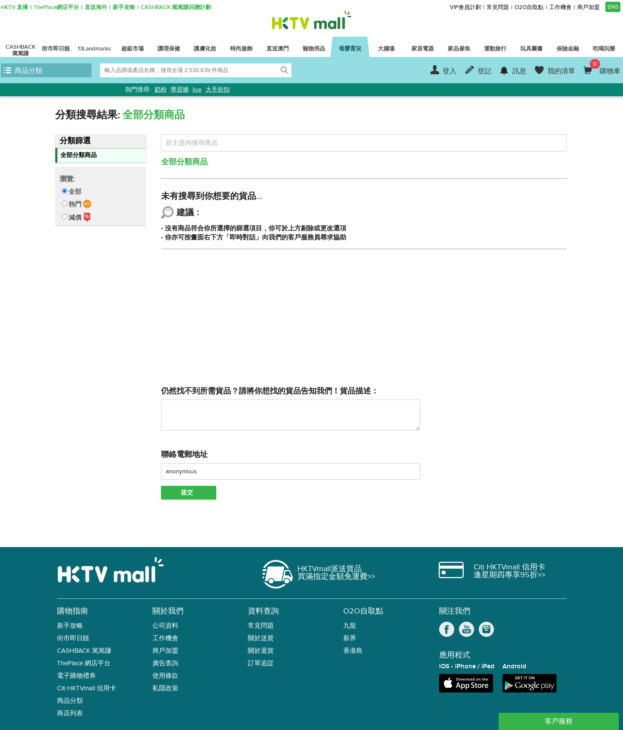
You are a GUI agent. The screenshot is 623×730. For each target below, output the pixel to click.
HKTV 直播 (14, 7)
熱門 (75, 204)
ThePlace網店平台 (56, 7)
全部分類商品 (78, 155)
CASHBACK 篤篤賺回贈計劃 (176, 7)
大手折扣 (218, 89)
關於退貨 (261, 651)
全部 (75, 191)
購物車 (605, 67)
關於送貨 (261, 638)
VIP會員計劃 (465, 7)
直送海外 (96, 7)
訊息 (519, 71)
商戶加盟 (588, 7)
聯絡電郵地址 (184, 454)
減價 (75, 217)
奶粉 (161, 89)
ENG (612, 6)
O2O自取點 (529, 7)
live (197, 89)
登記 (484, 71)
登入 (449, 71)
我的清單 (561, 71)
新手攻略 (124, 7)
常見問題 (498, 7)
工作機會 (560, 7)
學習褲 (180, 89)
